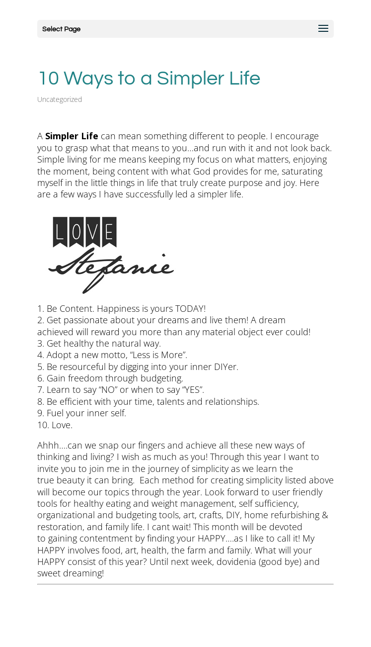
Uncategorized (59, 99)
